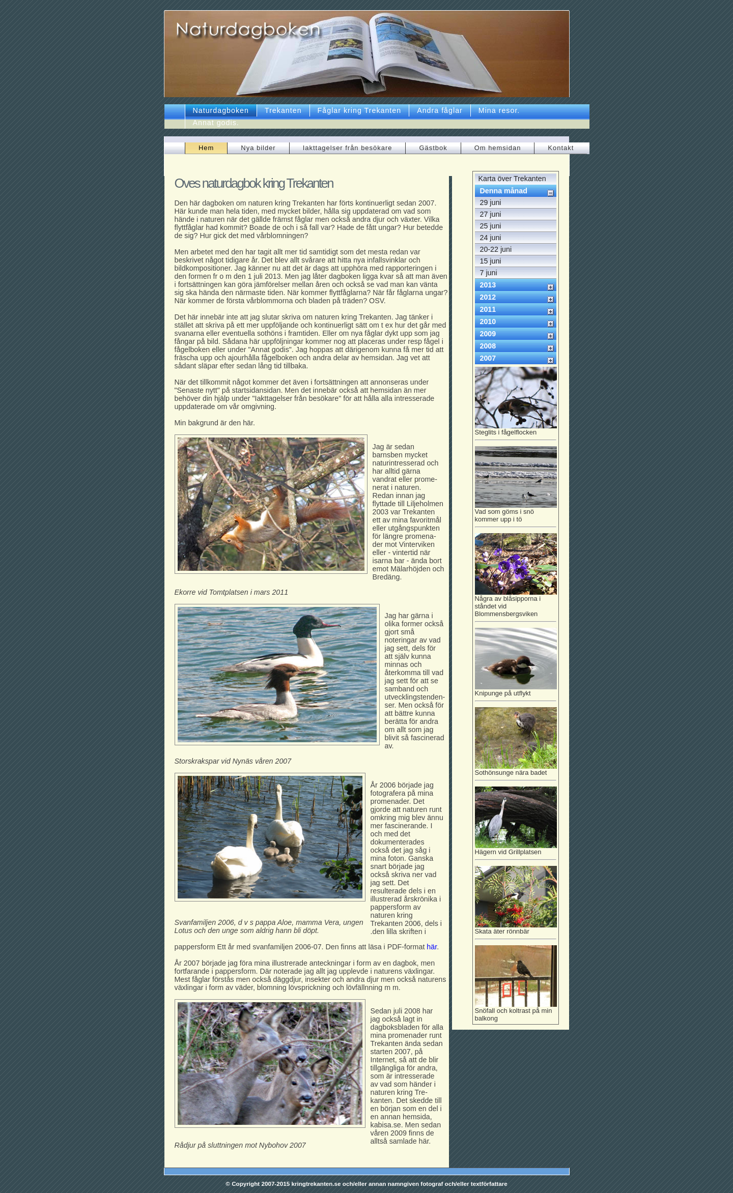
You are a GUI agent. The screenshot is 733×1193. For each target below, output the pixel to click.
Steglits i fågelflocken (516, 431)
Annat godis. (216, 123)
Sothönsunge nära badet (516, 771)
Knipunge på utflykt (516, 692)
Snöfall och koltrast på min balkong (516, 1011)
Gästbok (433, 148)
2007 (488, 358)
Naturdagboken (221, 110)
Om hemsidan (497, 148)
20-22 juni (496, 249)
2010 (488, 321)
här (432, 947)
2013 (488, 285)
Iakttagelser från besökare (347, 148)
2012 (488, 297)
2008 (488, 346)
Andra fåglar (440, 110)
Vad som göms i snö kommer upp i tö (516, 514)
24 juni (490, 238)
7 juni (488, 273)
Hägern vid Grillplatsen (516, 851)
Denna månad (503, 191)
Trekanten (283, 110)
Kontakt (561, 148)
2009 (488, 334)
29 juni (490, 202)
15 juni (490, 261)
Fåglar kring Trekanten (360, 110)
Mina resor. (499, 110)
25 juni (490, 226)
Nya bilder (258, 148)
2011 (488, 309)
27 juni (490, 214)
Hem (206, 148)
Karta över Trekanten (512, 178)
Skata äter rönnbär (516, 930)
